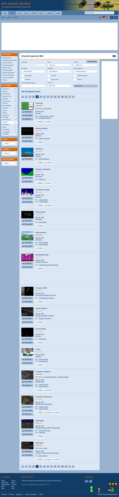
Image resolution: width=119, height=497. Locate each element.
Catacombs (47, 108)
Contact (50, 13)
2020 (42, 293)
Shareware (38, 219)
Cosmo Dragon (40, 329)
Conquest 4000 (41, 288)
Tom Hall (51, 116)
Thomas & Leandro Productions (48, 265)
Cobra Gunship (40, 232)
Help (12, 486)
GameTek (42, 432)
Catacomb (39, 103)
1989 (42, 217)
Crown (37, 349)
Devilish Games (43, 359)
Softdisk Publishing (45, 118)
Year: (48, 62)
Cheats (5, 80)
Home (5, 13)
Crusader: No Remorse (43, 397)
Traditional (9, 130)
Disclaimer (19, 494)
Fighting (9, 99)
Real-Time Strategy (9, 116)
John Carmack (43, 116)
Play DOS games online (9, 60)
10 (62, 96)
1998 (42, 154)
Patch (43, 453)
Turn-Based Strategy (9, 133)
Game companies (8, 77)
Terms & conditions (31, 494)
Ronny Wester (43, 456)
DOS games (5, 477)
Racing (9, 113)
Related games (8, 159)
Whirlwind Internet (112, 494)
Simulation (9, 125)
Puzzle (9, 110)
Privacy (11, 494)
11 (66, 96)
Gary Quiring (42, 222)
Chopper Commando (42, 169)
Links (58, 13)
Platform (9, 108)
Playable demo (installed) (43, 428)
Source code (55, 453)
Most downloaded (8, 65)
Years (5, 139)
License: (76, 62)
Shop (19, 13)
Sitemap (4, 494)
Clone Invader (40, 212)
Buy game (28, 119)
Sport (9, 127)
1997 (42, 238)
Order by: (50, 83)
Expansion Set (9, 96)
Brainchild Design (44, 159)
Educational (9, 94)
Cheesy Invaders (41, 128)
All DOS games (7, 58)
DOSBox (40, 122)
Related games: (78, 68)
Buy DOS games (7, 63)
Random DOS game (8, 75)
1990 (42, 111)
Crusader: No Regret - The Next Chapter (56, 377)
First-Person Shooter (9, 102)
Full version (38, 176)
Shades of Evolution (45, 318)
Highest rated (7, 68)
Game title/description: (28, 83)
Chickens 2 (39, 149)
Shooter (37, 111)
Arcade (9, 91)
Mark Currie (42, 179)
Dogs (45, 448)
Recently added (7, 70)
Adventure (9, 89)
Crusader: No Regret (42, 372)
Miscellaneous (9, 106)
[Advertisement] (59, 36)
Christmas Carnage (42, 190)
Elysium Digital (43, 242)
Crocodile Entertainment (46, 298)
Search (79, 86)
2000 (42, 355)
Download (28, 112)
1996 (42, 314)
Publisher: (50, 68)
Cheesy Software (44, 138)
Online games (5, 484)
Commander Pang (41, 255)
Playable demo (39, 382)
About (41, 13)
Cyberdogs (39, 443)
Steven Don (42, 339)
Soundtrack (48, 404)
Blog (26, 13)
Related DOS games (9, 72)
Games (12, 13)
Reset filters (92, 61)
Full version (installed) (42, 295)
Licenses (6, 149)
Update (48, 453)
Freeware (38, 113)
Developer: (24, 68)
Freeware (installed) (41, 316)
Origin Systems (43, 384)
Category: (24, 62)
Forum (33, 13)
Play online (28, 115)
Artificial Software (44, 431)
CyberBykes (39, 420)
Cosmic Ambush (41, 308)
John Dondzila (43, 200)
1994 (42, 134)
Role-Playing (9, 120)
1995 (42, 195)
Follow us (89, 477)
